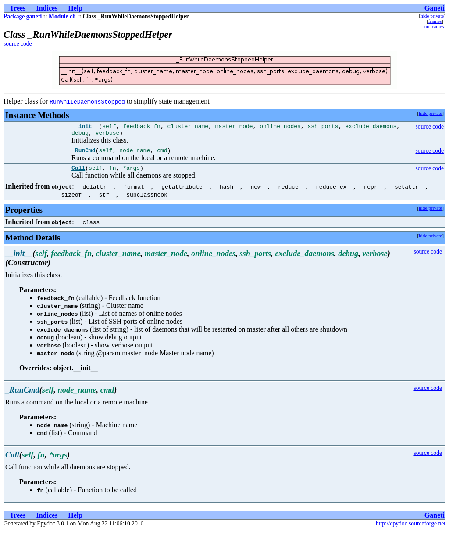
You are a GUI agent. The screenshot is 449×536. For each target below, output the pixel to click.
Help (75, 8)
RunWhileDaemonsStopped (87, 101)
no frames (434, 26)
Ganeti (434, 8)
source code (18, 43)
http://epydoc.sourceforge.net (410, 528)
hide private (432, 15)
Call (78, 173)
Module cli (62, 16)
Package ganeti (23, 16)
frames (435, 21)
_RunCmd (83, 154)
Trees (18, 8)
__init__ (85, 127)
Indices (46, 8)
